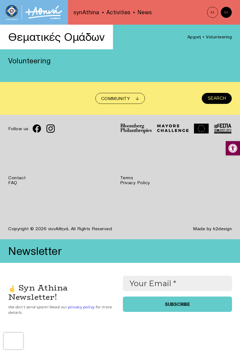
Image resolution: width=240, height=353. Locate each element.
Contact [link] (17, 177)
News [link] (144, 12)
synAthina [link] (86, 12)
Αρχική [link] (194, 36)
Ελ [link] (212, 12)
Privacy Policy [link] (135, 182)
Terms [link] (126, 177)
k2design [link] (222, 228)
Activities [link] (118, 12)
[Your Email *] (177, 283)
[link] (233, 148)
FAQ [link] (12, 182)
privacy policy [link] (81, 307)
